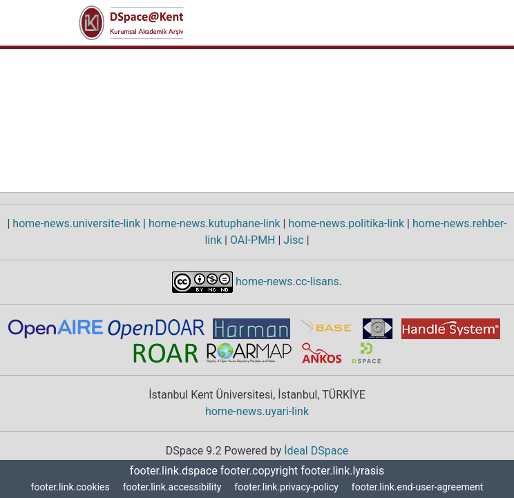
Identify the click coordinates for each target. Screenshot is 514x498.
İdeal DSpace (318, 451)
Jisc (296, 240)
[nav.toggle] (416, 23)
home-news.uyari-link (257, 411)
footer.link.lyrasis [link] (340, 471)
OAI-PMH (254, 240)
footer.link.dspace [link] (176, 471)
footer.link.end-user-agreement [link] (420, 487)
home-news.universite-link (76, 223)
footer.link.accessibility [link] (168, 487)
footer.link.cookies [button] (65, 487)
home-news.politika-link (345, 223)
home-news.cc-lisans (286, 281)
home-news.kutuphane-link (214, 223)
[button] (131, 23)
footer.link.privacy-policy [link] (284, 487)
